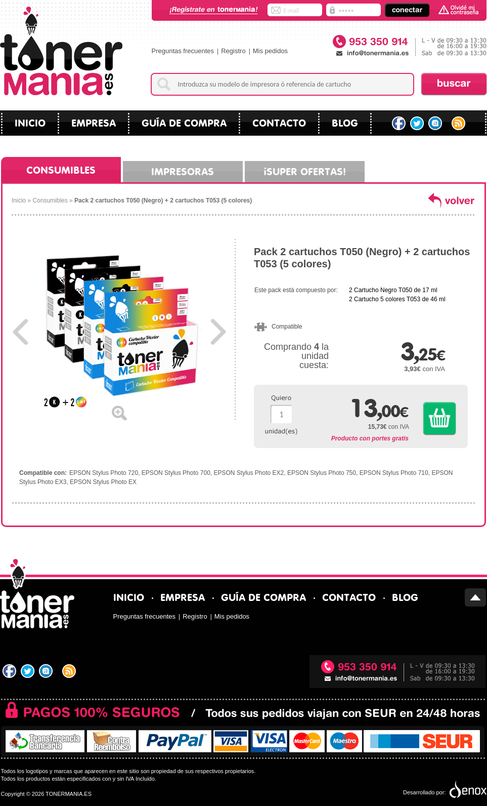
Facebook (398, 123)
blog (345, 121)
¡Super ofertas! (304, 170)
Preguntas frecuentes (183, 51)
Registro (233, 51)
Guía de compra (184, 121)
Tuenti (436, 123)
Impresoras (182, 170)
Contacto (279, 121)
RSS (459, 123)
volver (451, 200)
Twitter (417, 123)
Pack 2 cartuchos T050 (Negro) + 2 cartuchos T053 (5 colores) (163, 200)
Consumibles (61, 169)
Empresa (93, 121)
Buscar (454, 84)
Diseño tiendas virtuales (467, 790)
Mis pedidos (270, 51)
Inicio (30, 121)
